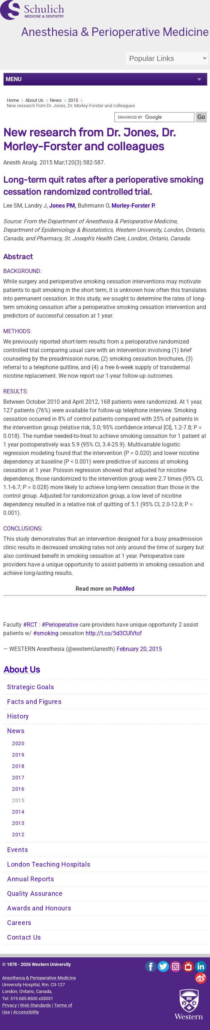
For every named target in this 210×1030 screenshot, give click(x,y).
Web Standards (35, 1005)
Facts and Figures (34, 701)
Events (17, 849)
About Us (34, 100)
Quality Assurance (35, 893)
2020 (18, 744)
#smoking (45, 633)
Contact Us (24, 937)
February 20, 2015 (139, 648)
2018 (18, 766)
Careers (19, 922)
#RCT (30, 624)
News (56, 100)
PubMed (123, 588)
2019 (18, 755)
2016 (18, 789)
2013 (18, 823)
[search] (154, 117)
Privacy (9, 1005)
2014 (18, 812)
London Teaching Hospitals (49, 864)
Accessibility (26, 1012)
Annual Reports (30, 879)
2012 (18, 835)
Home (13, 100)
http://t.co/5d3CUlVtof (114, 633)
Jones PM (62, 205)
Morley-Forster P (133, 205)
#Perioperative (60, 624)
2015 (73, 100)
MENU (14, 79)
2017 (18, 778)
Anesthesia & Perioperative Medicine (39, 978)
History (18, 716)
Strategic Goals (30, 687)
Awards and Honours (39, 908)
